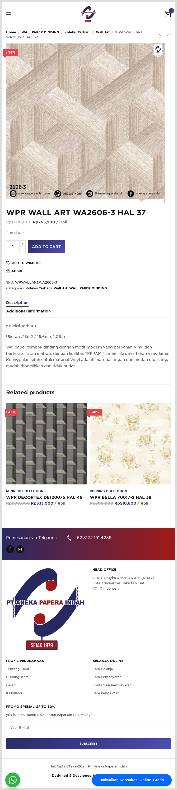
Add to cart (46, 247)
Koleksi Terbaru (77, 32)
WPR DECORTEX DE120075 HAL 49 (44, 497)
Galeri (11, 685)
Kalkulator (14, 693)
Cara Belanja (102, 669)
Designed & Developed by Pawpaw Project (88, 776)
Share (14, 271)
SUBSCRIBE (88, 743)
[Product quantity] (13, 246)
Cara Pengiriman (105, 693)
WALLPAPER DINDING (40, 32)
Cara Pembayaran (107, 677)
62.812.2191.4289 (94, 537)
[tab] (88, 305)
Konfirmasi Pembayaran (112, 685)
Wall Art (103, 32)
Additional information (28, 311)
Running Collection (24, 491)
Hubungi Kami (17, 677)
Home (11, 32)
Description (17, 303)
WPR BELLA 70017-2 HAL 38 (120, 497)
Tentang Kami (17, 669)
